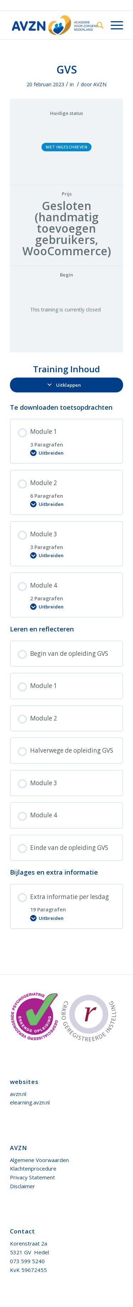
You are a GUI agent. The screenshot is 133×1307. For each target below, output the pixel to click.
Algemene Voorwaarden (39, 1159)
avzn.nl (18, 1093)
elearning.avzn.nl (30, 1102)
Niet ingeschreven (67, 147)
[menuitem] (97, 25)
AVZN (99, 84)
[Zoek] (97, 25)
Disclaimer (22, 1186)
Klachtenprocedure (33, 1168)
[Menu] (113, 25)
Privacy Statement (32, 1177)
